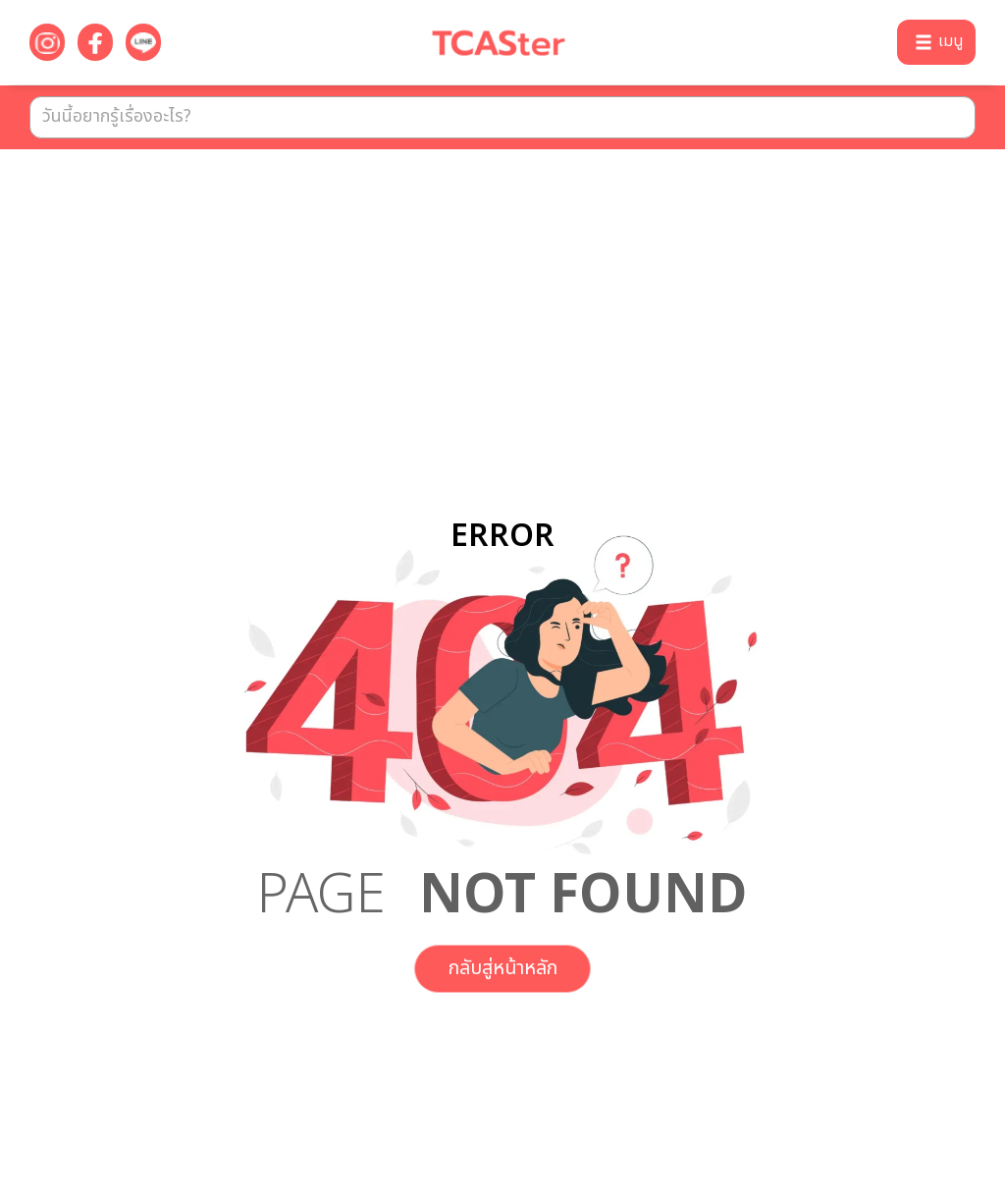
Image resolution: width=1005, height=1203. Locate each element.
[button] (936, 42)
